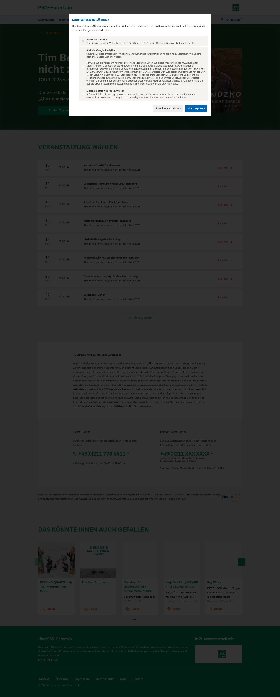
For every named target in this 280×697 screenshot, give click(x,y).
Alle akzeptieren (196, 108)
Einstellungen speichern (168, 108)
